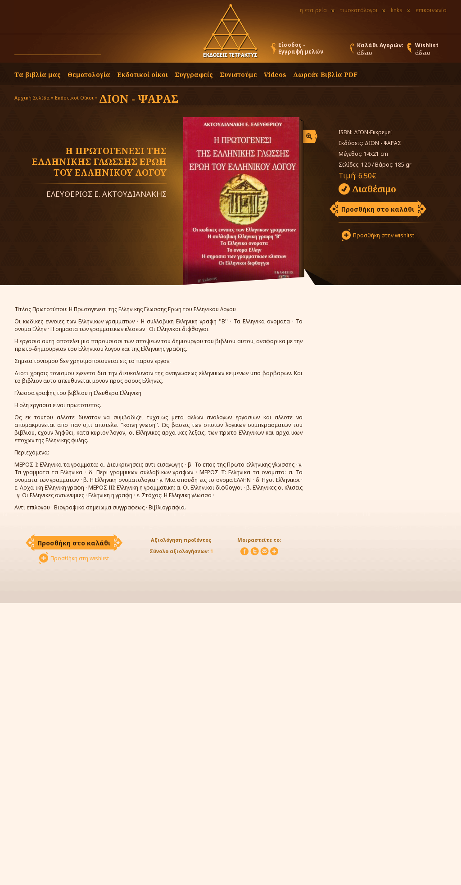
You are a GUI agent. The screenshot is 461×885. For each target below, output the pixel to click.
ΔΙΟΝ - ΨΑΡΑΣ (138, 98)
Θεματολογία (89, 74)
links (396, 10)
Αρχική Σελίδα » (34, 97)
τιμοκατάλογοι (359, 10)
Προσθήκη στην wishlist (383, 235)
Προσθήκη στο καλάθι (378, 209)
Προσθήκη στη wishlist (79, 558)
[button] (109, 50)
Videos (275, 74)
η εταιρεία (313, 10)
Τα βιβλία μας (37, 74)
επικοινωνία (431, 10)
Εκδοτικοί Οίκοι (74, 97)
